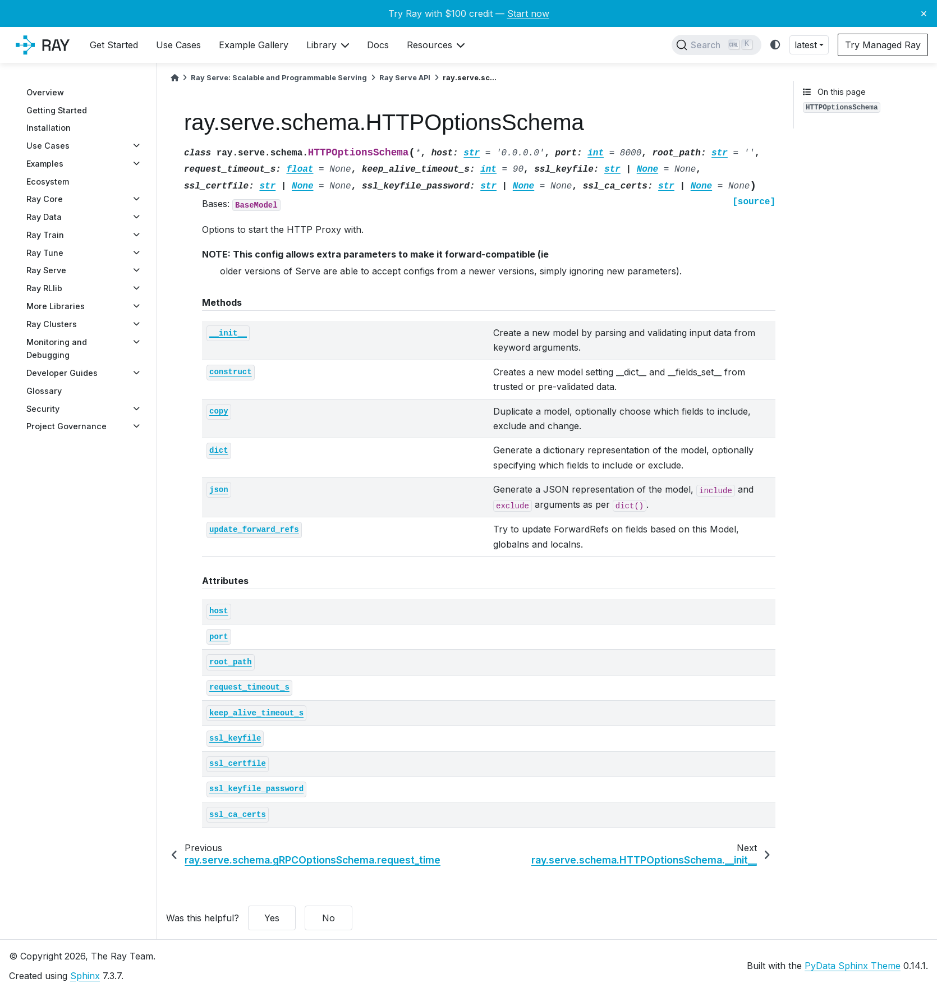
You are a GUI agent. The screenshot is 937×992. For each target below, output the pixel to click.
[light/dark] (775, 45)
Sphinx (85, 975)
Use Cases (48, 145)
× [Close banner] (923, 13)
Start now (528, 13)
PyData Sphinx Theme (853, 965)
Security (42, 409)
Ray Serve (46, 270)
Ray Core (44, 199)
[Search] (716, 45)
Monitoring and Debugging (56, 348)
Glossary (44, 391)
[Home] (174, 78)
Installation (48, 127)
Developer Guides (62, 373)
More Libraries (55, 306)
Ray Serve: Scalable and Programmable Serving (279, 78)
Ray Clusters (51, 324)
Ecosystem (47, 181)
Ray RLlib (44, 288)
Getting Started (56, 110)
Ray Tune (44, 253)
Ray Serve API (404, 78)
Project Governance (66, 426)
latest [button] (805, 44)
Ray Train (45, 235)
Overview (45, 92)
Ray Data (44, 217)
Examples (44, 163)
